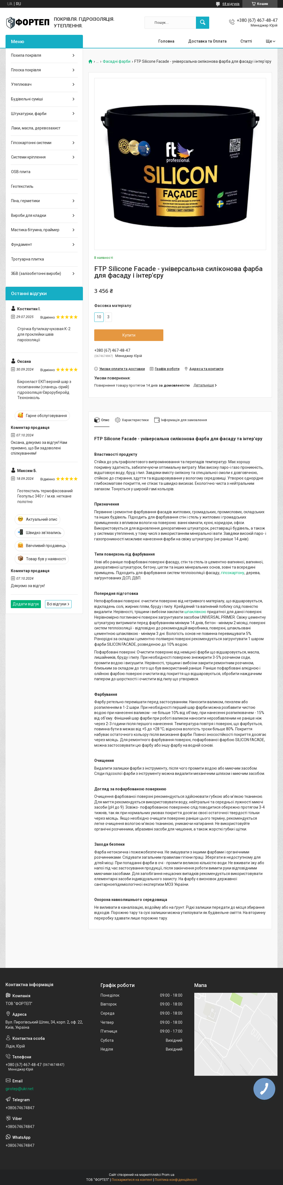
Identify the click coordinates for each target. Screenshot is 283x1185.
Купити (128, 335)
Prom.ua (168, 1175)
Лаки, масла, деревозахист (36, 128)
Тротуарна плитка (27, 259)
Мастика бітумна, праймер (35, 230)
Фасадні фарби (116, 61)
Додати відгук (26, 604)
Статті (246, 41)
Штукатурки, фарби (28, 113)
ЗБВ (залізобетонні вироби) (36, 273)
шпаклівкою (195, 612)
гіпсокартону (232, 573)
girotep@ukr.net (19, 1089)
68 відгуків (231, 4)
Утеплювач (21, 84)
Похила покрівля (26, 55)
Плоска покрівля (26, 70)
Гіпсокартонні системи (31, 142)
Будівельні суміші (27, 99)
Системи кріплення (28, 157)
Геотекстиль (22, 186)
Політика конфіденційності (176, 1180)
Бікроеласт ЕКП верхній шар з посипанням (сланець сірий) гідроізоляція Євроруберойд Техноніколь (44, 389)
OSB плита (20, 172)
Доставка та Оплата (207, 41)
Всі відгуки (56, 604)
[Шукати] (202, 23)
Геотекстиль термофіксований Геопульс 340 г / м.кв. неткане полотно (45, 496)
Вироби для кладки (28, 215)
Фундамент (21, 244)
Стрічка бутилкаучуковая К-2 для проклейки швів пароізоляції (43, 334)
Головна (166, 41)
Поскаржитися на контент (132, 1180)
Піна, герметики (25, 201)
